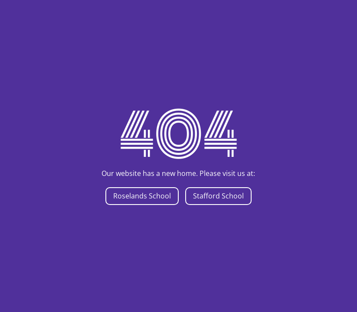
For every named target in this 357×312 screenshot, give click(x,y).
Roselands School (142, 196)
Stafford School (218, 196)
